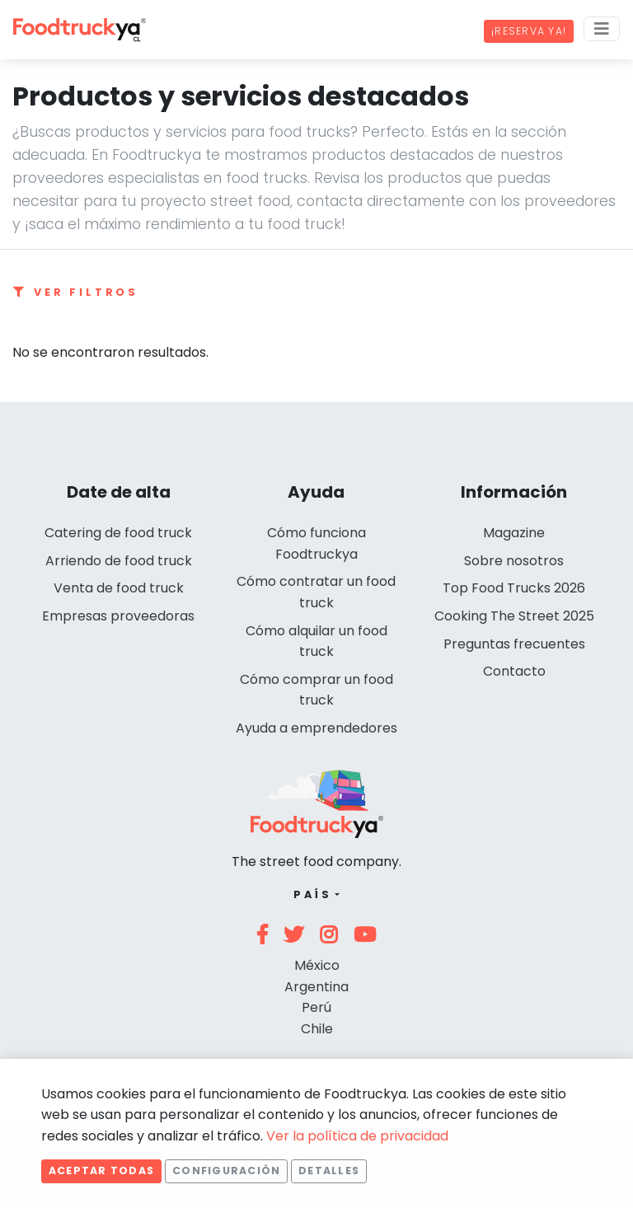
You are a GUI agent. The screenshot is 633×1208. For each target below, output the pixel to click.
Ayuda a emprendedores (316, 728)
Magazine (514, 532)
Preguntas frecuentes (514, 643)
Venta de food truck (119, 587)
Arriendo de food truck (118, 560)
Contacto (514, 671)
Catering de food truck (118, 532)
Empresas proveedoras (118, 615)
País (312, 894)
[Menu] (602, 28)
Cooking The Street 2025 (514, 615)
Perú (316, 1007)
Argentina (316, 986)
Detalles (328, 1171)
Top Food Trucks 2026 (514, 587)
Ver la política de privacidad (357, 1135)
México (317, 965)
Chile (317, 1028)
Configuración (226, 1171)
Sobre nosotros (514, 560)
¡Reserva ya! (528, 31)
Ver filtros (75, 292)
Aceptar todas (101, 1171)
